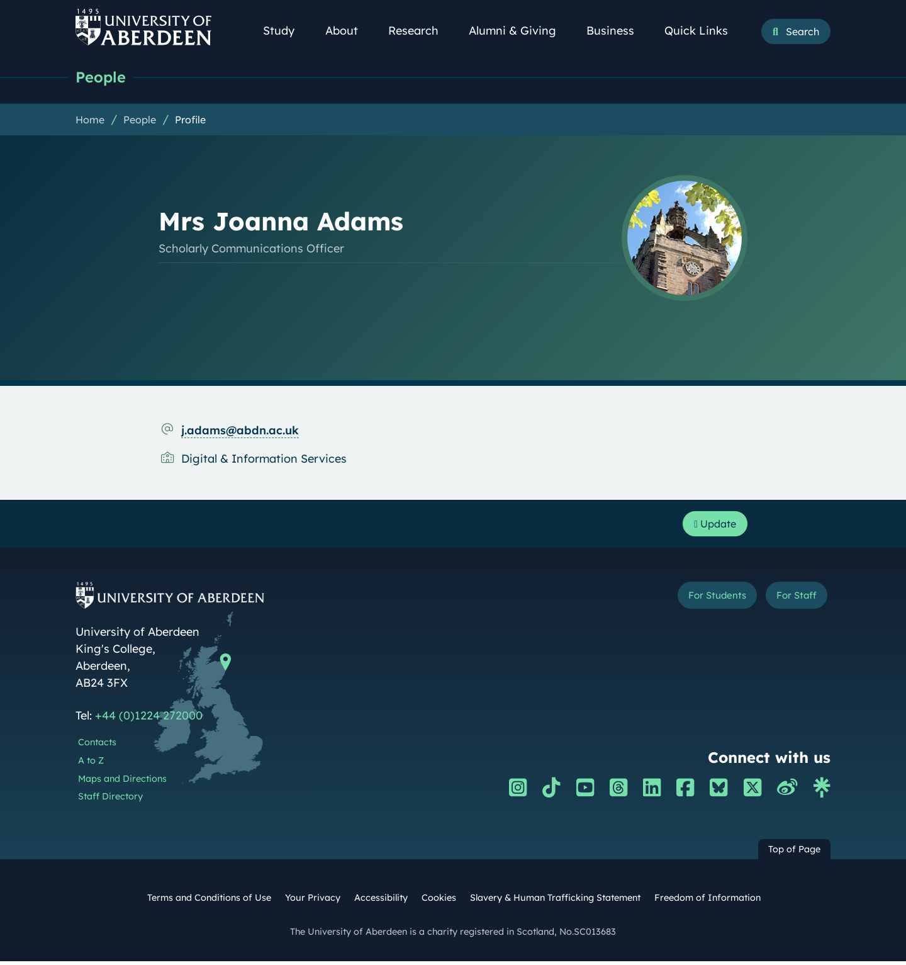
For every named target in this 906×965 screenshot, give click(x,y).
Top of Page (794, 853)
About (348, 30)
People (102, 77)
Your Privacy (312, 901)
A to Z (91, 764)
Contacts (97, 746)
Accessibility (381, 901)
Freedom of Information (707, 901)
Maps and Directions (122, 782)
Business (617, 30)
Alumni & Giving (519, 30)
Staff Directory (110, 800)
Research (420, 30)
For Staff (790, 601)
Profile (190, 120)
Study (285, 30)
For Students (697, 601)
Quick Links (703, 30)
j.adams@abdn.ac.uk (240, 431)
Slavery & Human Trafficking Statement (555, 901)
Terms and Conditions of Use (209, 901)
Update (711, 526)
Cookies (439, 901)
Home (90, 120)
